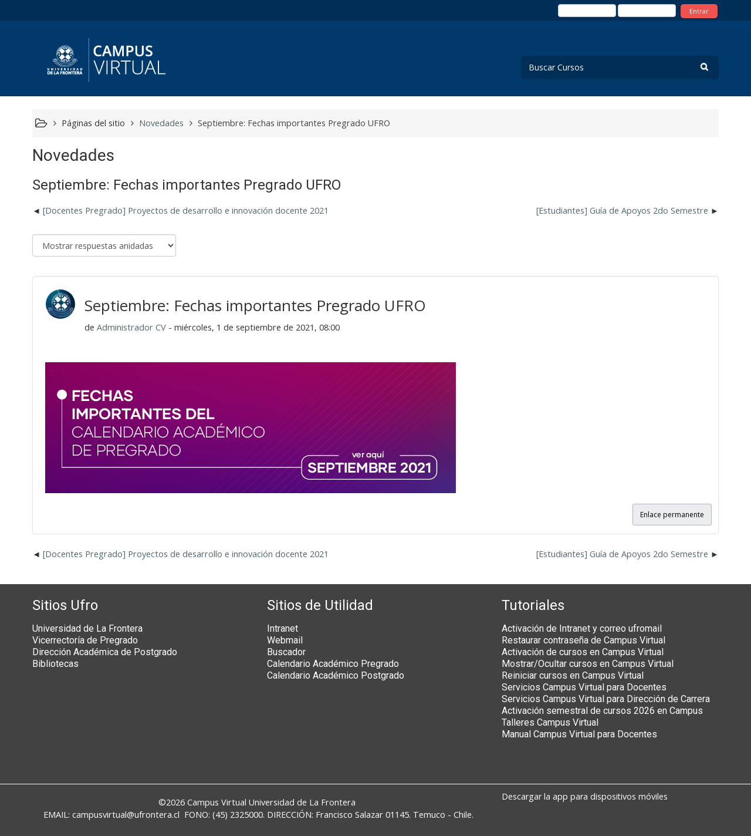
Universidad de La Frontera (87, 628)
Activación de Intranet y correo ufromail (582, 628)
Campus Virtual (216, 802)
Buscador (286, 652)
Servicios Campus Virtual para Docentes (584, 687)
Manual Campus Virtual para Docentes (579, 734)
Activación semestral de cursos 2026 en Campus (602, 710)
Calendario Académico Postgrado (335, 675)
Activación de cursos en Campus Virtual (583, 652)
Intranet (282, 628)
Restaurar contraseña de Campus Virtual (583, 640)
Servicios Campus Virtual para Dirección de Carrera (606, 698)
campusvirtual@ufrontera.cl (126, 814)
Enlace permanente (672, 515)
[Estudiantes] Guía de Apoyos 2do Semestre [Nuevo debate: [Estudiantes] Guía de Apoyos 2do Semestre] (622, 210)
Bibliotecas (55, 663)
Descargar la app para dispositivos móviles (585, 796)
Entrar (699, 10)
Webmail (285, 640)
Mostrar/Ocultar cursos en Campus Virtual (588, 663)
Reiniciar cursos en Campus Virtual (573, 675)
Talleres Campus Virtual (550, 722)
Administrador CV (131, 327)
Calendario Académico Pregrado (333, 663)
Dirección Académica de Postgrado (104, 652)
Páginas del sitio (93, 123)
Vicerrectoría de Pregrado (85, 640)
